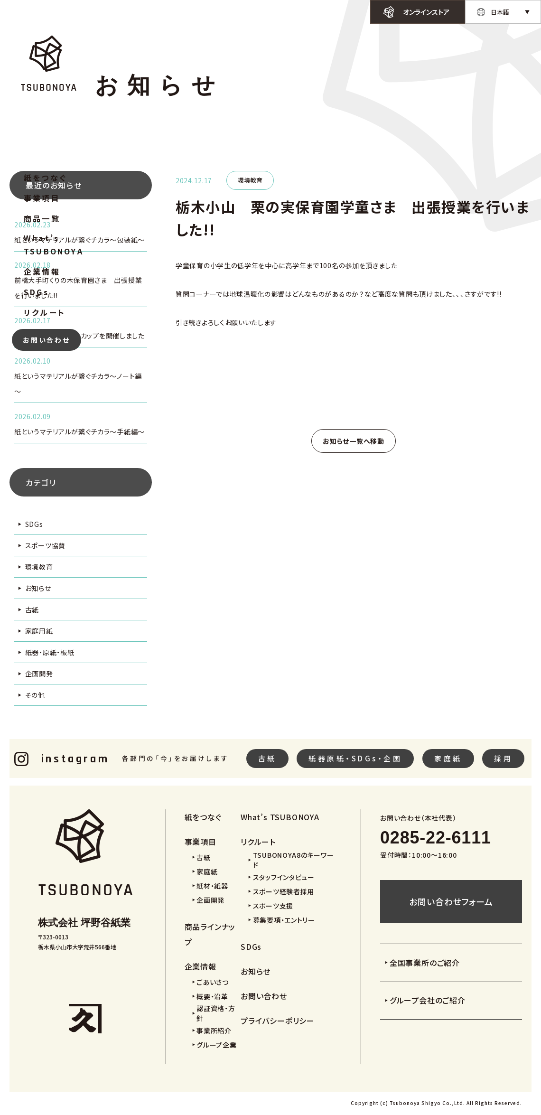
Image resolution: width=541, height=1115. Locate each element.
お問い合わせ (46, 340)
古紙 (32, 609)
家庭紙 (448, 758)
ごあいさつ (212, 982)
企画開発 (39, 673)
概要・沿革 (212, 996)
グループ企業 (216, 1044)
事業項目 (42, 198)
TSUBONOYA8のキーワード (293, 860)
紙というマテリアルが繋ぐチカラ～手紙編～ (79, 431)
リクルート (44, 312)
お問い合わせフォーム (451, 901)
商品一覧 (42, 218)
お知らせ (38, 588)
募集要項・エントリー (284, 920)
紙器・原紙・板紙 (50, 652)
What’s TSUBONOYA (54, 244)
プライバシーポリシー (278, 1020)
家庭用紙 (39, 631)
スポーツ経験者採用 (283, 891)
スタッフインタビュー (284, 877)
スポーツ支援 (273, 905)
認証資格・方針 (215, 1013)
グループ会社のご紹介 (428, 1000)
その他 (35, 695)
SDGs (36, 292)
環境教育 (39, 567)
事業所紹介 (214, 1030)
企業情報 (42, 271)
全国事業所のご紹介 (425, 962)
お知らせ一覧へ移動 (353, 441)
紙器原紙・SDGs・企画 (355, 758)
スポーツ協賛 (45, 545)
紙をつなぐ (45, 177)
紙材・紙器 (212, 885)
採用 (503, 758)
